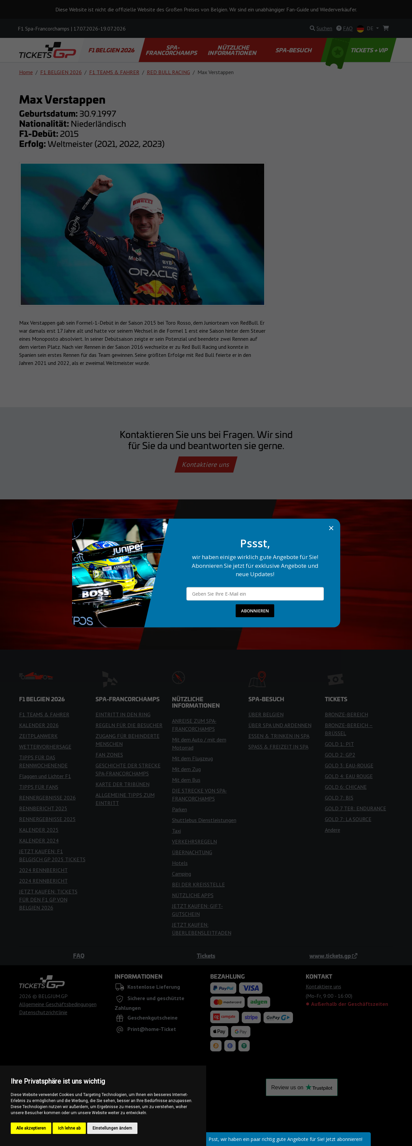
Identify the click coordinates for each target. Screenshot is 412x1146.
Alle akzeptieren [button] (31, 1128)
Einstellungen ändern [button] (112, 1128)
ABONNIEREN (255, 610)
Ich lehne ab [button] (69, 1128)
